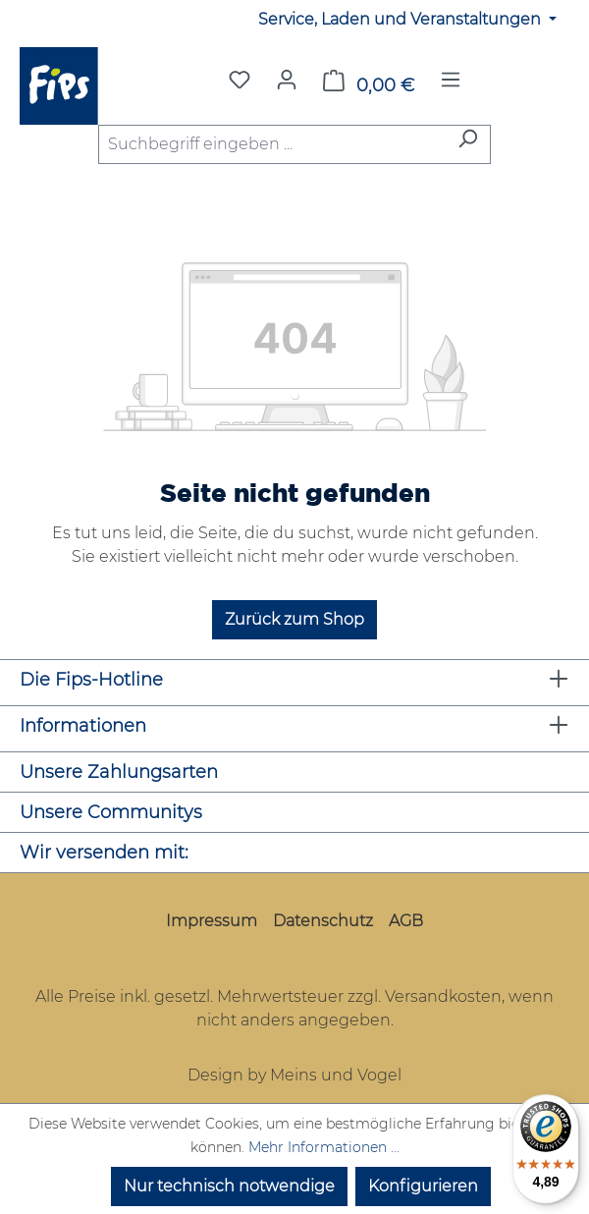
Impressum (211, 920)
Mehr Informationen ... (324, 1147)
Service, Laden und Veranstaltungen (401, 19)
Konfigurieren (423, 1186)
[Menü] (450, 85)
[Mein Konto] (286, 79)
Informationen (83, 726)
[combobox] (272, 144)
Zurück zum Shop (294, 619)
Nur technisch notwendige (229, 1186)
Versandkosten (443, 996)
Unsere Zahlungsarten (119, 772)
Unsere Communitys (111, 812)
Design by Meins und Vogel (294, 1075)
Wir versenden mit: (104, 852)
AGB (406, 920)
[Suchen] (468, 144)
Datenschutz (323, 920)
